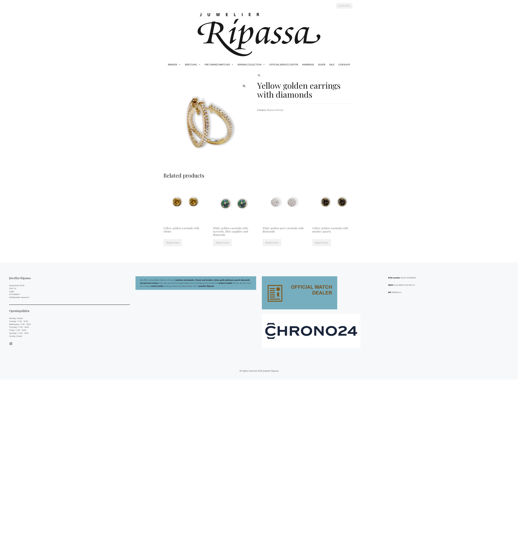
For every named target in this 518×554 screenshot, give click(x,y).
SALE (331, 64)
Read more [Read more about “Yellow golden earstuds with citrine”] (172, 242)
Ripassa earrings (275, 109)
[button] (259, 75)
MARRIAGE (308, 64)
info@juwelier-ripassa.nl (19, 297)
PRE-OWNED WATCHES (220, 64)
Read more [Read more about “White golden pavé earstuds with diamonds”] (271, 242)
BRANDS (175, 64)
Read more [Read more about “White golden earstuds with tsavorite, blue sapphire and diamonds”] (222, 242)
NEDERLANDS (344, 5)
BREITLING (194, 64)
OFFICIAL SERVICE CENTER (283, 64)
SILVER (321, 64)
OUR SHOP (344, 64)
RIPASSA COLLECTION (252, 64)
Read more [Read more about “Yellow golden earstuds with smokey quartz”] (321, 242)
